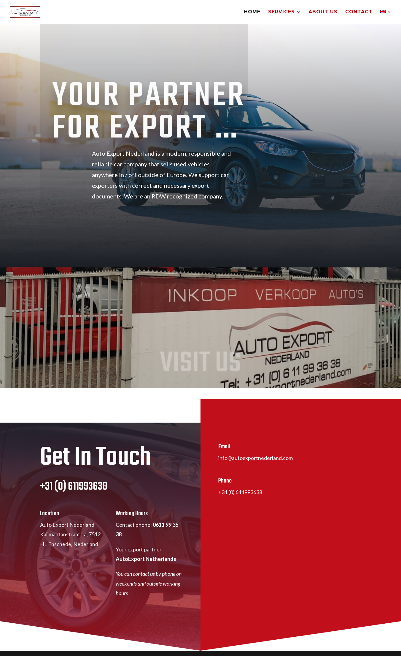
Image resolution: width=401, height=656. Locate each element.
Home (252, 12)
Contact (359, 12)
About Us (323, 12)
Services (281, 12)
